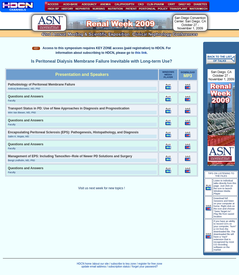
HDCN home (84, 263)
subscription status (119, 266)
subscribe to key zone (123, 263)
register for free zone (150, 263)
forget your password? (145, 266)
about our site (101, 263)
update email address (93, 266)
